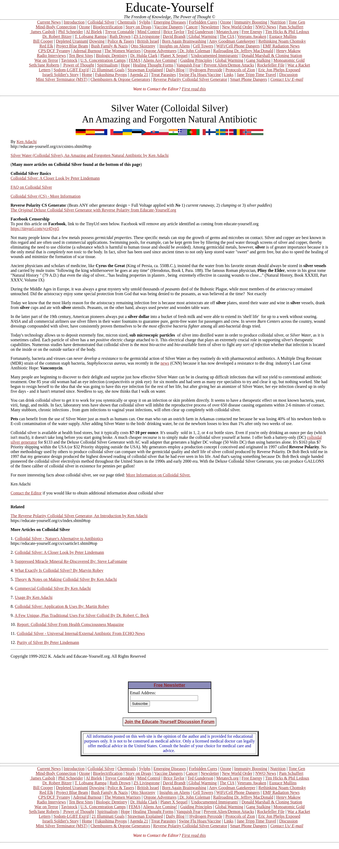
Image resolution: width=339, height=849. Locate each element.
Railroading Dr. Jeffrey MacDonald (243, 50)
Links (228, 74)
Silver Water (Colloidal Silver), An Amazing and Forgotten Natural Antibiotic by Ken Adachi (90, 155)
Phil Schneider (70, 31)
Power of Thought (78, 65)
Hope (125, 65)
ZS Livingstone (147, 36)
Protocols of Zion (240, 70)
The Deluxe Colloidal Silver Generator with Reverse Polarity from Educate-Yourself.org (93, 210)
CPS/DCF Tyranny (54, 50)
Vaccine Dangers (168, 27)
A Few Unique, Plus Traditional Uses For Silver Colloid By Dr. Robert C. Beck (82, 615)
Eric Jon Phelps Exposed (279, 70)
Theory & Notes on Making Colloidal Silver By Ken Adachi (66, 579)
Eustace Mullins (283, 36)
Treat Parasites (163, 74)
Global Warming (202, 36)
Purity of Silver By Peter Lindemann (48, 642)
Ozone (225, 22)
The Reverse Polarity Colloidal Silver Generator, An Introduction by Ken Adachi (79, 516)
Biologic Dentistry (111, 55)
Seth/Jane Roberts (44, 65)
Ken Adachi (27, 141)
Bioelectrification (107, 27)
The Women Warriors (122, 50)
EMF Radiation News (281, 46)
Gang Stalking (258, 60)
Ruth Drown (120, 36)
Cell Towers (203, 46)
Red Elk (46, 46)
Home (87, 74)
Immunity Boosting (250, 22)
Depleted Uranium (72, 41)
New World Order (237, 27)
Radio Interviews (51, 55)
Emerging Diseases (169, 22)
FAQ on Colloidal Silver (31, 187)
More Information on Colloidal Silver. (158, 475)
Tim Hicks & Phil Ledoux (287, 31)
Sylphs (145, 22)
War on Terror (46, 60)
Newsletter (210, 27)
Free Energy (251, 31)
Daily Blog (175, 70)
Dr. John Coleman (194, 50)
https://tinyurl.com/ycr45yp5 (35, 228)
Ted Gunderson (200, 31)
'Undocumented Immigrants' (215, 55)
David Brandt (174, 36)
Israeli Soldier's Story (60, 74)
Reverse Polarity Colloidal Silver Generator (190, 79)
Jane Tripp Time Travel (256, 74)
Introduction (74, 22)
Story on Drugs (139, 27)
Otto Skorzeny (143, 46)
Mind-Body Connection (56, 27)
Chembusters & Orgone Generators (120, 79)
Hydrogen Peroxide (205, 70)
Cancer (192, 27)
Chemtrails (126, 22)
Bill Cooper (43, 41)
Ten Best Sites (81, 55)
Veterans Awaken (251, 36)
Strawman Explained (145, 70)
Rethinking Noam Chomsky (282, 41)
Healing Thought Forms (153, 65)
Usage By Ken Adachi (34, 597)
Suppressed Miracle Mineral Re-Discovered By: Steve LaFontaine (71, 561)
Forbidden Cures (203, 22)
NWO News (265, 27)
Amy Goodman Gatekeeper (232, 41)
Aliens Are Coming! (160, 60)
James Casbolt (42, 31)
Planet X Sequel (173, 55)
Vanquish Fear (188, 65)
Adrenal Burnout (87, 50)
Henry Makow (288, 50)
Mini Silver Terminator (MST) (61, 79)
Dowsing (96, 41)
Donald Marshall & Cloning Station (271, 55)
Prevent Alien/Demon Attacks (229, 65)
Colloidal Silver (101, 22)
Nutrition (278, 22)
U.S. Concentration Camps (103, 60)
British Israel (148, 41)
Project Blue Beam (72, 46)
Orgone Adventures (160, 50)
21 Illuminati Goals (107, 70)
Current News (49, 22)
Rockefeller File (271, 65)
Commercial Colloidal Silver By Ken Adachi (53, 588)
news (165, 363)
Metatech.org (227, 31)
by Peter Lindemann (82, 178)
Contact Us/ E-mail (286, 79)
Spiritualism (107, 65)
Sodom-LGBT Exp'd (71, 70)
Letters (45, 70)
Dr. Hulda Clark (144, 55)
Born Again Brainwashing (184, 41)
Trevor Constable (119, 31)
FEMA (134, 60)
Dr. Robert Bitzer (57, 36)
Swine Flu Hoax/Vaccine (200, 74)
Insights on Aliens (174, 46)
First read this (194, 89)
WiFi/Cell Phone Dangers (238, 46)
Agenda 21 (139, 74)
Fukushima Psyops (111, 74)
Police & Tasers (120, 41)
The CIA (226, 36)
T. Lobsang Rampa (91, 36)
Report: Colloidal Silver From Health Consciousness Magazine (70, 624)
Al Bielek (94, 31)
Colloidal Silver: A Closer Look (38, 178)
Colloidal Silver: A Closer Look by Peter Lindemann (59, 552)
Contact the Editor (26, 493)
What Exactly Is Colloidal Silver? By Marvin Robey (59, 570)
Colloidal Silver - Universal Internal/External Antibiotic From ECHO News (81, 633)
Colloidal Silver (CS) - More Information (45, 196)
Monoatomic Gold (289, 60)
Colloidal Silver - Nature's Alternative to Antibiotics (59, 538)
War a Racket (298, 65)
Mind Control (149, 31)
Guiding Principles (196, 60)
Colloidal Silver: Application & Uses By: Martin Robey (62, 606)
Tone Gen (296, 22)
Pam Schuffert (291, 27)
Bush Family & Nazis (109, 46)
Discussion (288, 74)
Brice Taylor (174, 31)
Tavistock (69, 60)
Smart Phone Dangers (248, 79)
